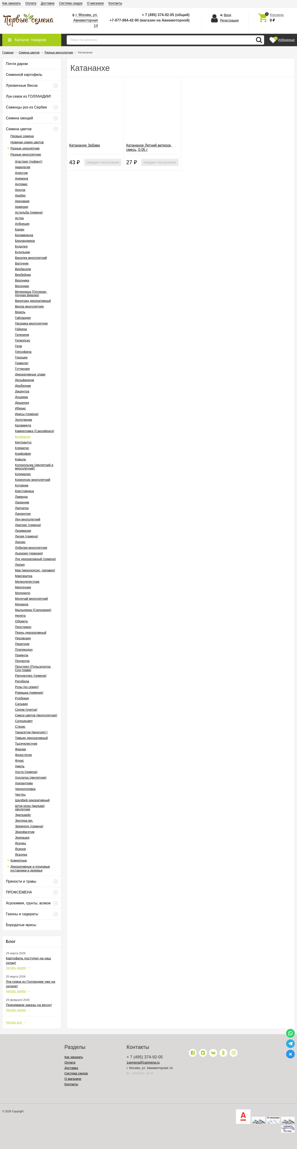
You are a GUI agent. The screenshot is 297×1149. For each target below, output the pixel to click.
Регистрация (229, 20)
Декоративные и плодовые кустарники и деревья (30, 868)
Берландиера (25, 241)
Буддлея (21, 246)
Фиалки (20, 749)
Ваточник (22, 263)
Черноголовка (25, 789)
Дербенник (23, 386)
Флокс (19, 760)
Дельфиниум (24, 380)
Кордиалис (23, 474)
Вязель (20, 312)
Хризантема (24, 783)
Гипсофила (23, 352)
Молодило (22, 593)
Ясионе (20, 849)
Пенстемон (23, 627)
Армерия (21, 207)
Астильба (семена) (29, 212)
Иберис (20, 408)
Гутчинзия (22, 369)
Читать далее (16, 968)
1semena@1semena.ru (143, 1062)
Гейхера (21, 329)
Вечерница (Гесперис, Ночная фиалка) (31, 293)
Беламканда (24, 235)
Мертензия (23, 587)
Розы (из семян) (27, 687)
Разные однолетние (25, 148)
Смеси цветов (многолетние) (36, 715)
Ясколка (21, 854)
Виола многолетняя (29, 306)
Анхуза (20, 190)
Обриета (21, 621)
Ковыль (20, 459)
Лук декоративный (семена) (35, 559)
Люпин (20, 564)
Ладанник (22, 502)
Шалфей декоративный (32, 800)
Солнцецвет (24, 721)
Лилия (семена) (26, 536)
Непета (20, 615)
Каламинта (23, 425)
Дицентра (22, 391)
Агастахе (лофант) (28, 161)
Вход (227, 15)
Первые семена (22, 136)
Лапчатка (22, 508)
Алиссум (21, 173)
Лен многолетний (27, 519)
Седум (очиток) (26, 709)
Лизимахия (23, 530)
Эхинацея (22, 837)
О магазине (95, 3)
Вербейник (23, 275)
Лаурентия (23, 513)
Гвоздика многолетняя (31, 323)
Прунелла (22, 661)
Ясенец (20, 843)
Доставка (47, 3)
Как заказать (11, 3)
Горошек (21, 357)
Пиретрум (22, 644)
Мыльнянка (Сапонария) (33, 610)
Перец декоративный (30, 632)
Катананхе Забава (84, 145)
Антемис (21, 184)
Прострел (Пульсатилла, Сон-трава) (33, 668)
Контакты (115, 3)
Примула (21, 655)
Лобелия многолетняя (31, 547)
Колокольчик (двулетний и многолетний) (34, 466)
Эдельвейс (23, 815)
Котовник (21, 485)
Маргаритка (23, 576)
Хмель (20, 766)
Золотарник (23, 420)
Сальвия (21, 704)
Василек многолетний (31, 258)
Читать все (14, 1022)
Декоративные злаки (30, 374)
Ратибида (22, 681)
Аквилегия (22, 167)
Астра (19, 218)
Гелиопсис (22, 340)
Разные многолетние (25, 154)
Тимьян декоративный (31, 738)
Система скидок (70, 3)
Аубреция (22, 224)
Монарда (21, 604)
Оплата (30, 3)
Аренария (22, 201)
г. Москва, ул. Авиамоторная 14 (85, 20)
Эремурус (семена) (29, 826)
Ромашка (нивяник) (29, 692)
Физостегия (23, 755)
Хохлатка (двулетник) (31, 777)
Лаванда (21, 497)
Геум (18, 346)
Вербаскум (23, 269)
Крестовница (24, 491)
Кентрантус (23, 442)
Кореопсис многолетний (32, 480)
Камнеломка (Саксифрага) (34, 431)
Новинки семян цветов (27, 142)
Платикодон (23, 649)
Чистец (20, 794)
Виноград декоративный (33, 301)
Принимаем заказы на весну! (29, 1005)
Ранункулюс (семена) (31, 675)
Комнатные (18, 860)
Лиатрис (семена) (28, 525)
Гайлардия (23, 318)
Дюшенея (22, 403)
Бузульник (22, 252)
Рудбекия (22, 698)
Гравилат (22, 363)
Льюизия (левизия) (29, 553)
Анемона (21, 178)
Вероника (22, 280)
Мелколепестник (27, 581)
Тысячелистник (26, 743)
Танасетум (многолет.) (31, 732)
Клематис (22, 448)
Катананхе (22, 436)
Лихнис (20, 542)
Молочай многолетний (31, 598)
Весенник (22, 286)
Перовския (23, 638)
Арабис (20, 195)
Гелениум (22, 335)
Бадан (19, 229)
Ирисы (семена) (27, 414)
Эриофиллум (24, 832)
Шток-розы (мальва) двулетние (30, 807)
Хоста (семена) (26, 772)
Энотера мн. (24, 820)
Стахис (20, 726)
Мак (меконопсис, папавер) (35, 570)
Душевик (21, 397)
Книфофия (23, 453)
